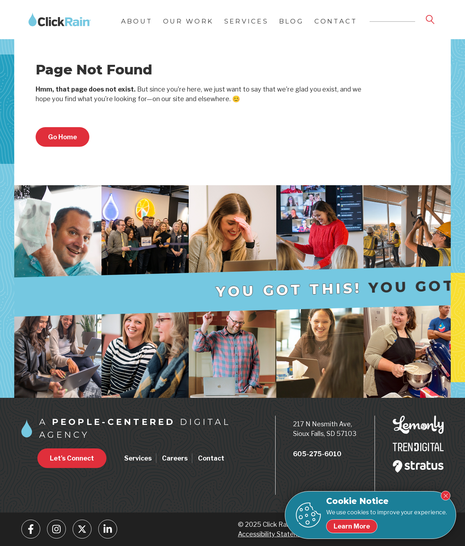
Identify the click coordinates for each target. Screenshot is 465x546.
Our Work (188, 21)
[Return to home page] (62, 137)
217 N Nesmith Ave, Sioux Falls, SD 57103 (324, 428)
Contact (335, 21)
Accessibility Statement (274, 534)
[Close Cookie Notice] (445, 495)
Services (246, 21)
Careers (175, 458)
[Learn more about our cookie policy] (351, 526)
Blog (291, 21)
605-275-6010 (317, 454)
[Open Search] (431, 20)
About (136, 21)
